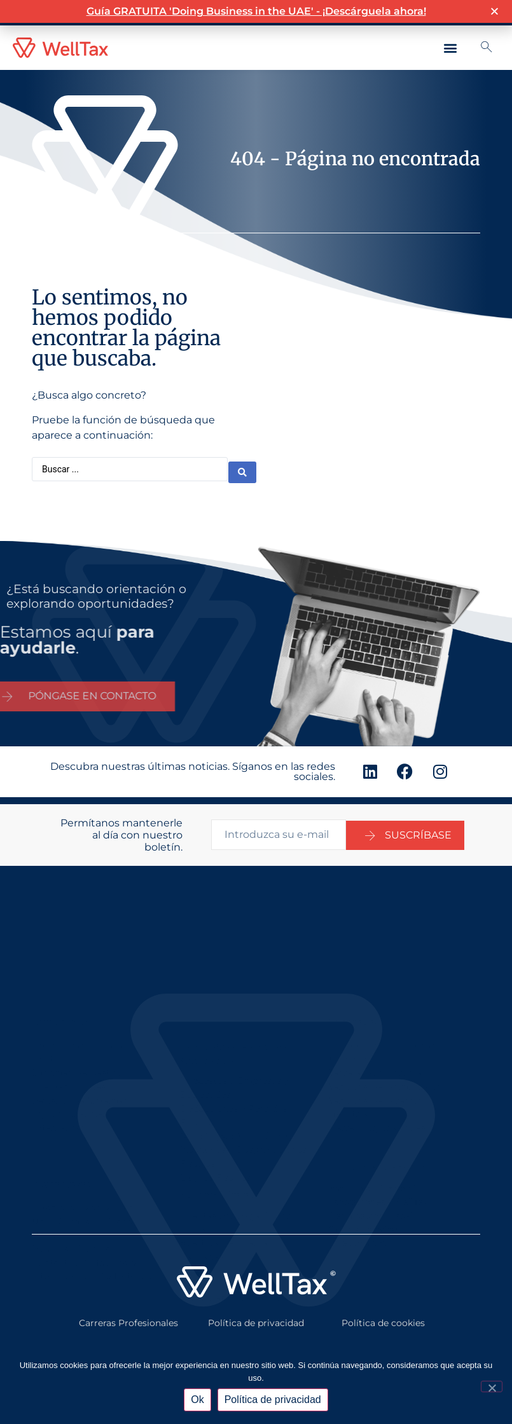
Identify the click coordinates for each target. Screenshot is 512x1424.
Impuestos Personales (377, 1146)
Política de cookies (383, 1312)
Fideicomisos (357, 1201)
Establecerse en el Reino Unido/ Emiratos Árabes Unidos (85, 1173)
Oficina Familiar (363, 1187)
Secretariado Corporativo (383, 1020)
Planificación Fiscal (370, 1174)
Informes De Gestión (78, 1020)
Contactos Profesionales (86, 1215)
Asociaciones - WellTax (378, 1160)
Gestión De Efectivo (224, 1219)
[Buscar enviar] (242, 468)
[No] (491, 1386)
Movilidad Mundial (72, 1201)
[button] (449, 48)
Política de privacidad (256, 1312)
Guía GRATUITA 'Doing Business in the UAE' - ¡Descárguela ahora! (256, 10)
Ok (197, 1399)
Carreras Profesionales (128, 1312)
